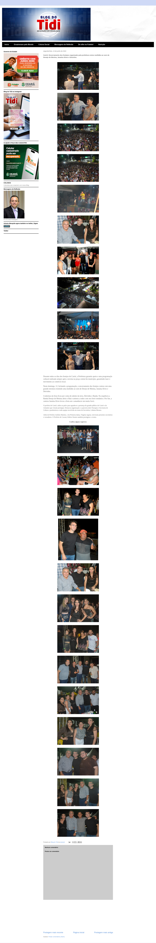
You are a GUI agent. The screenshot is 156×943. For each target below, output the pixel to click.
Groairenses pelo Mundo (23, 44)
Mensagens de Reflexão (63, 44)
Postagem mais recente (53, 932)
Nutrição (101, 44)
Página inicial (78, 932)
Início (7, 44)
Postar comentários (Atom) (57, 936)
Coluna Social (43, 44)
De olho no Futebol (85, 44)
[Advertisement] (78, 916)
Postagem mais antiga (103, 932)
